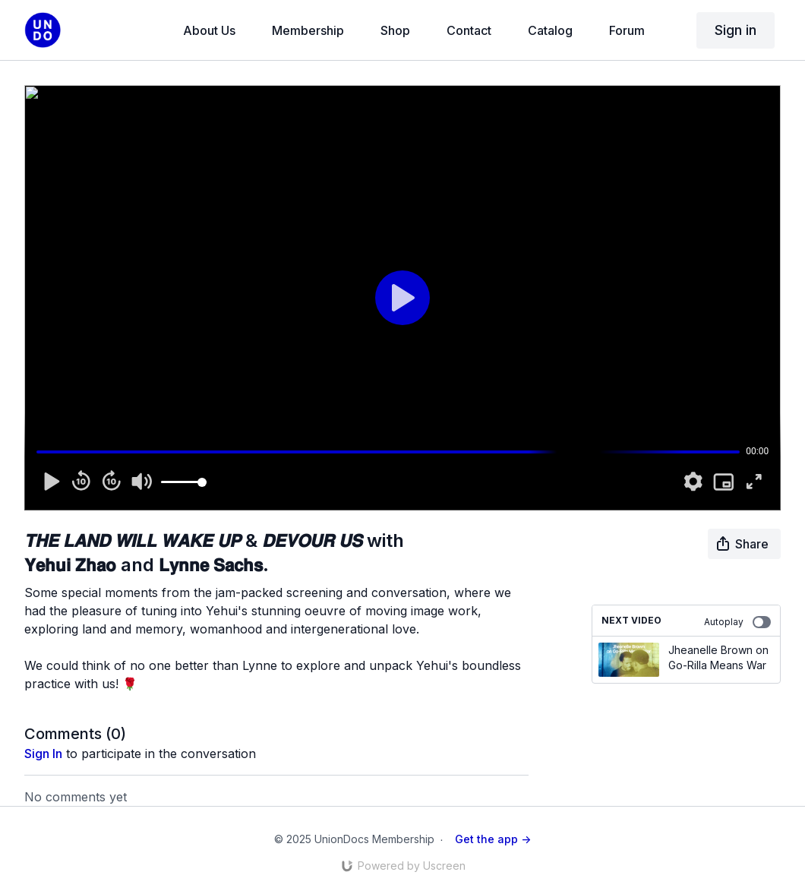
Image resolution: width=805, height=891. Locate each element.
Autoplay (737, 622)
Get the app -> (493, 839)
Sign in (735, 30)
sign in (43, 753)
